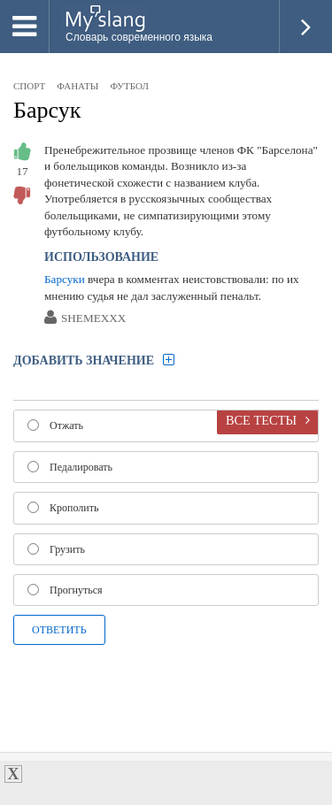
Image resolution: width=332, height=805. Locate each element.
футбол (129, 85)
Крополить (62, 508)
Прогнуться (65, 590)
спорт (29, 85)
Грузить (56, 549)
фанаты (77, 85)
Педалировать (69, 467)
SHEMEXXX (93, 319)
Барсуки (64, 279)
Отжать (55, 425)
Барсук (47, 110)
